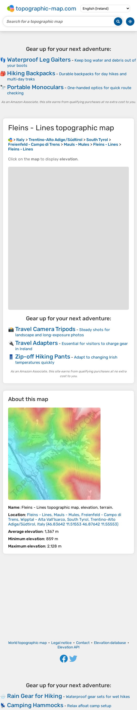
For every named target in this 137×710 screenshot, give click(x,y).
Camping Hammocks (35, 705)
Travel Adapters (36, 342)
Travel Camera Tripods (45, 329)
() (64, 519)
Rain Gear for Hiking (34, 696)
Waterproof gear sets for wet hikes (98, 696)
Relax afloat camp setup (89, 705)
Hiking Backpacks (31, 73)
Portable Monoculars (35, 87)
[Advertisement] (68, 597)
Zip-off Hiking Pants (42, 356)
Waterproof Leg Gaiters (39, 59)
